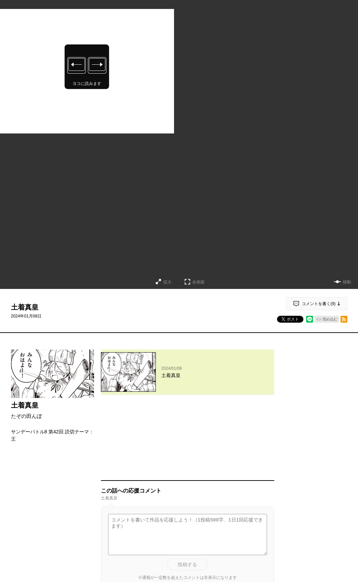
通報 (263, 544)
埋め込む (329, 319)
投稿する (187, 492)
